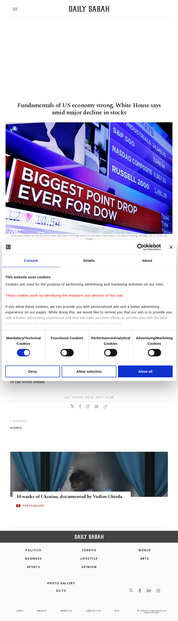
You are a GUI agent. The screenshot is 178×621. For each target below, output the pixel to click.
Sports (33, 567)
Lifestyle (89, 559)
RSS (117, 610)
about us (66, 610)
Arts (144, 559)
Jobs (20, 610)
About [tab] (147, 260)
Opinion (89, 567)
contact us (93, 610)
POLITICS (33, 550)
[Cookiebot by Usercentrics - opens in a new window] (140, 246)
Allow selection (89, 371)
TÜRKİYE (89, 550)
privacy (42, 610)
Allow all (145, 371)
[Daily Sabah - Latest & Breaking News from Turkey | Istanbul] (89, 9)
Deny (32, 371)
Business (33, 559)
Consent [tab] (31, 260)
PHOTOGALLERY (33, 505)
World (144, 550)
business (16, 427)
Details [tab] (89, 260)
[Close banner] (171, 247)
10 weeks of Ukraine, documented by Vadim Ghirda (69, 496)
